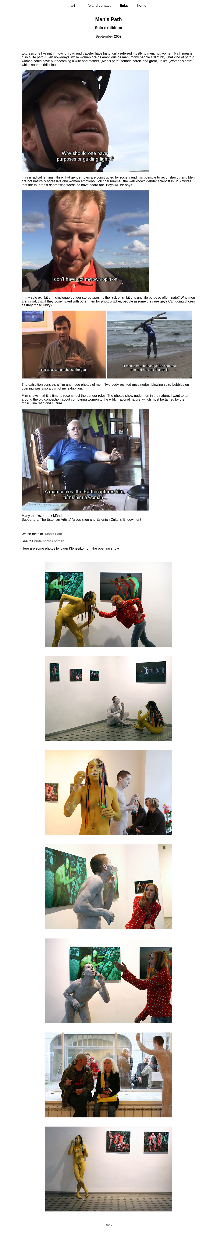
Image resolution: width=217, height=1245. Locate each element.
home (141, 5)
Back (108, 1225)
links (124, 5)
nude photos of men (49, 541)
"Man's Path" (53, 534)
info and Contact (98, 5)
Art (73, 5)
